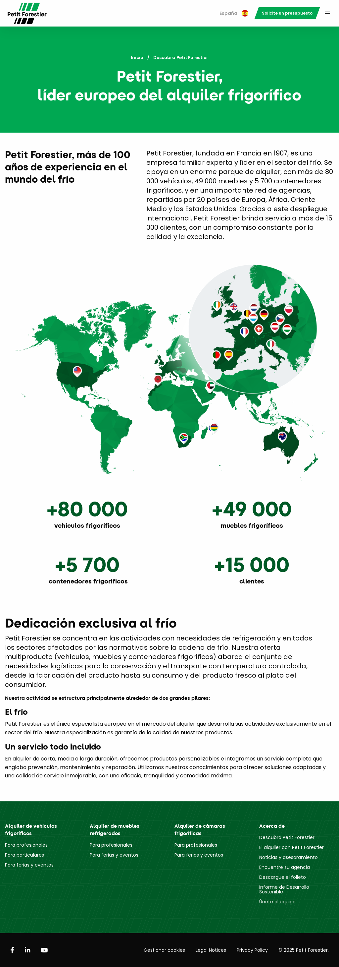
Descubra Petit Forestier (287, 837)
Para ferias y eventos (29, 865)
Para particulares (24, 855)
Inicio (137, 57)
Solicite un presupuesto (287, 13)
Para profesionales (26, 845)
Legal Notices (211, 950)
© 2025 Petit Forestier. (303, 950)
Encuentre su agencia (284, 867)
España (233, 13)
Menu (327, 13)
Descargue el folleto (282, 877)
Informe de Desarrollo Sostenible (284, 889)
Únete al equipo (277, 901)
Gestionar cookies (164, 950)
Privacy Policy (252, 950)
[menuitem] (234, 13)
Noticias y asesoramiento (288, 857)
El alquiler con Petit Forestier (291, 847)
